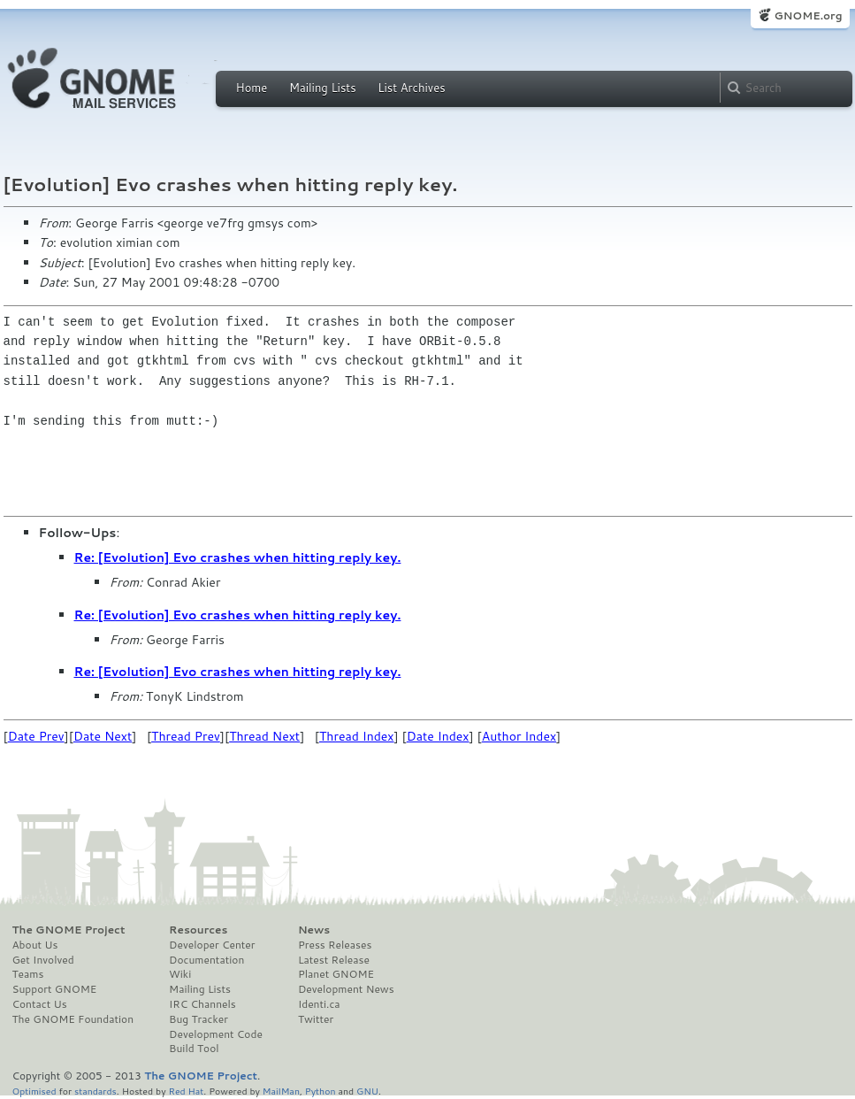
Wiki (180, 974)
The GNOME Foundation (73, 1019)
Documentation (206, 960)
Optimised (34, 1090)
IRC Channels (202, 1004)
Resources (198, 930)
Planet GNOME (336, 974)
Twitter (315, 1019)
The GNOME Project (69, 930)
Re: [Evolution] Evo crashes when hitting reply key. (237, 557)
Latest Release (334, 960)
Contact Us (39, 1004)
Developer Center (212, 945)
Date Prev (36, 736)
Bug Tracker (198, 1019)
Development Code (216, 1034)
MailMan (281, 1090)
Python (320, 1090)
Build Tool (193, 1048)
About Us (35, 945)
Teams (28, 974)
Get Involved (43, 960)
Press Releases (334, 945)
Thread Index (356, 736)
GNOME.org (808, 15)
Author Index (519, 736)
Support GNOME (54, 989)
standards (95, 1090)
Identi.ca (319, 1004)
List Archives (411, 88)
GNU (367, 1090)
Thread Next (264, 736)
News (314, 930)
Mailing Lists (322, 88)
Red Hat (185, 1090)
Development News (346, 989)
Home (252, 88)
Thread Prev (185, 736)
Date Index (438, 736)
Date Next (102, 736)
